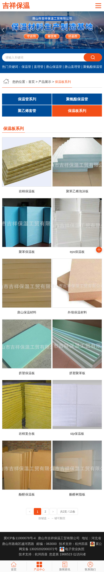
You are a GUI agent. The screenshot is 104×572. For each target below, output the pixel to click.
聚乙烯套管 (27, 111)
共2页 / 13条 (67, 511)
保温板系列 (77, 111)
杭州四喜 (41, 554)
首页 (31, 82)
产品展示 (44, 82)
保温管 (26, 67)
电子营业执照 (72, 549)
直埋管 (38, 67)
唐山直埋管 (72, 67)
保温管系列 (27, 99)
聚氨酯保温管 (92, 67)
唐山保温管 (54, 67)
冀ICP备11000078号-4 (20, 538)
